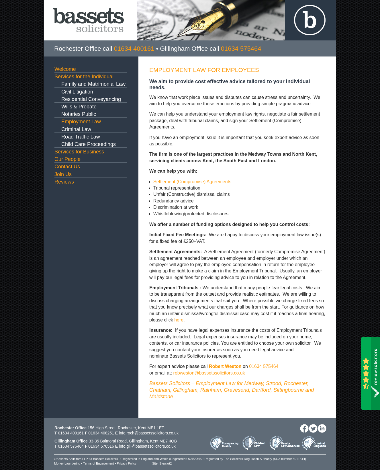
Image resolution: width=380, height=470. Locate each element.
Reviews (64, 182)
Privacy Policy (126, 463)
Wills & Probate (79, 107)
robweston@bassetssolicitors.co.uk (209, 372)
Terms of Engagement (98, 463)
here (178, 319)
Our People (67, 159)
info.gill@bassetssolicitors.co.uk (147, 446)
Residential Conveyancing (91, 99)
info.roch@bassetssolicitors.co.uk (149, 433)
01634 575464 (263, 366)
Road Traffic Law (80, 137)
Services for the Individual (83, 76)
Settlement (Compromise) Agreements (192, 181)
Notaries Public (78, 114)
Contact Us (67, 166)
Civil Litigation (77, 92)
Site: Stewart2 (162, 463)
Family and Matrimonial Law (93, 84)
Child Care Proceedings (88, 144)
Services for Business (79, 152)
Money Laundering (67, 463)
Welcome (65, 69)
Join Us (63, 174)
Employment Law (81, 121)
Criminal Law (76, 129)
